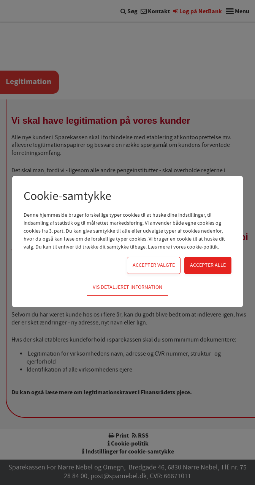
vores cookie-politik (195, 247)
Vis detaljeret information (127, 287)
